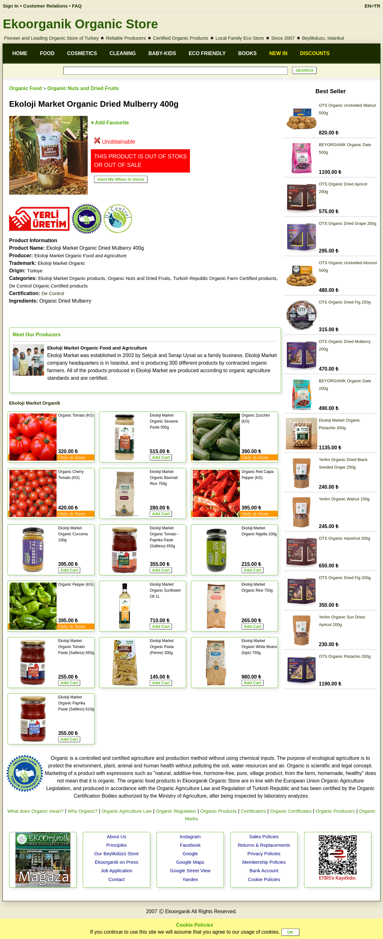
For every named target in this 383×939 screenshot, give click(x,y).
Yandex (190, 879)
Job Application (116, 870)
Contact (116, 879)
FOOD (47, 53)
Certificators (253, 811)
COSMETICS (82, 53)
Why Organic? (82, 811)
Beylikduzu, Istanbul (323, 38)
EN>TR (372, 6)
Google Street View (190, 870)
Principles (116, 845)
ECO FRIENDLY (207, 53)
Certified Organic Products (180, 38)
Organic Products (218, 811)
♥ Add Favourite (110, 122)
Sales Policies (264, 836)
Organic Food (25, 88)
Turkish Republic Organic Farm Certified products (224, 278)
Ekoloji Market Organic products (71, 278)
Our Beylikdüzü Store (116, 853)
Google (190, 853)
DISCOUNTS (315, 53)
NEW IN (278, 53)
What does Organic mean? (36, 811)
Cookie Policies (264, 879)
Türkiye (34, 270)
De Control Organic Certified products (48, 285)
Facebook (190, 845)
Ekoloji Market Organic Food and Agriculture (80, 255)
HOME (19, 53)
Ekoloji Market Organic (61, 263)
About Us (116, 836)
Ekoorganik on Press (116, 862)
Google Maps (190, 862)
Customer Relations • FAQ (52, 6)
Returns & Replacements (264, 845)
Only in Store (71, 457)
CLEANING (122, 53)
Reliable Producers (126, 38)
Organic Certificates (291, 811)
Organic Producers (335, 811)
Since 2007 (283, 38)
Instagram (190, 836)
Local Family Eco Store (239, 38)
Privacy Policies (263, 853)
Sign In (11, 6)
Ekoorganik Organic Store (80, 24)
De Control (53, 293)
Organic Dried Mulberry (50, 301)
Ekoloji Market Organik (34, 403)
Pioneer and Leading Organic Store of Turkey (51, 38)
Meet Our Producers (37, 334)
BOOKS (247, 53)
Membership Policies (264, 862)
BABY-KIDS (162, 53)
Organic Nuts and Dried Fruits (83, 88)
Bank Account (264, 870)
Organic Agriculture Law (127, 811)
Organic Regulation (176, 811)
